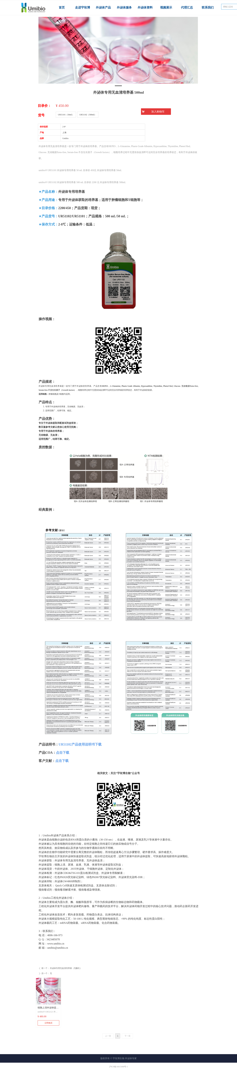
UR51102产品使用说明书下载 (80, 744)
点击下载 (62, 752)
